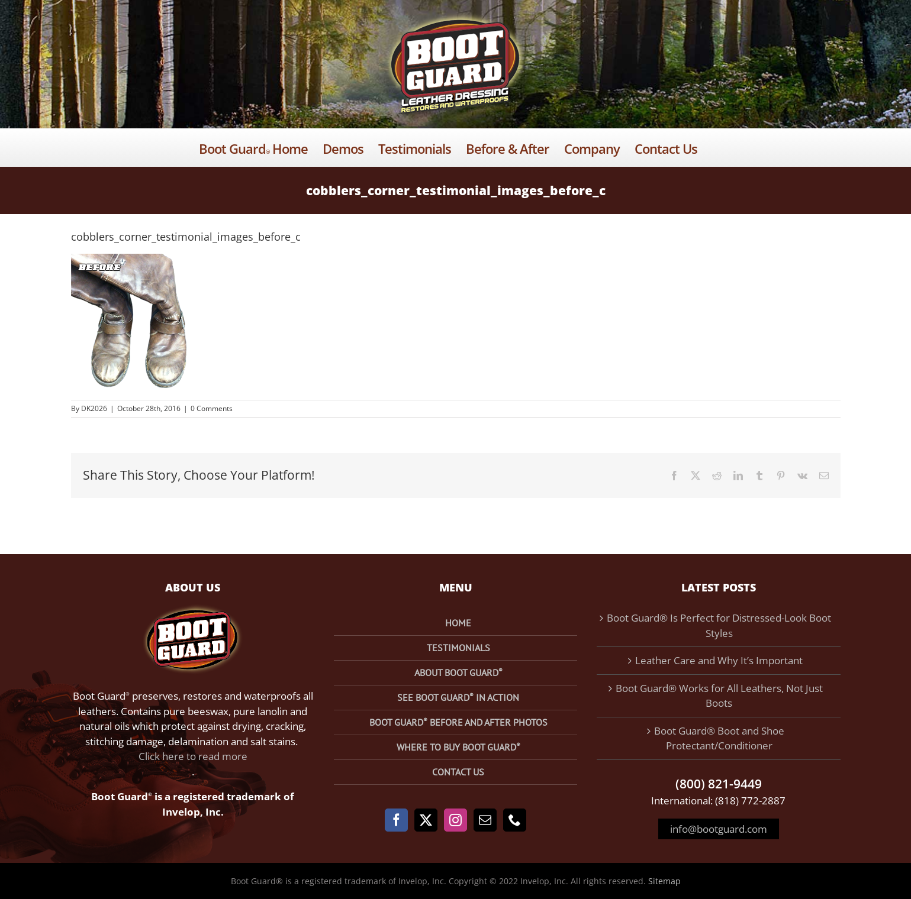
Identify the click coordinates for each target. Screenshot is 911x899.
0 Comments (212, 408)
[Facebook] (396, 820)
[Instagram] (455, 820)
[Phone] (514, 820)
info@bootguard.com (718, 829)
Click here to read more (193, 756)
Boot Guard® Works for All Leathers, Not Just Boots (719, 695)
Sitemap (664, 881)
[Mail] (485, 820)
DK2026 (94, 408)
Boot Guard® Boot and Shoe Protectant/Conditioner (719, 738)
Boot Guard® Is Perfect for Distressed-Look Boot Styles (719, 625)
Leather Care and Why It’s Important (719, 660)
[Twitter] (425, 820)
